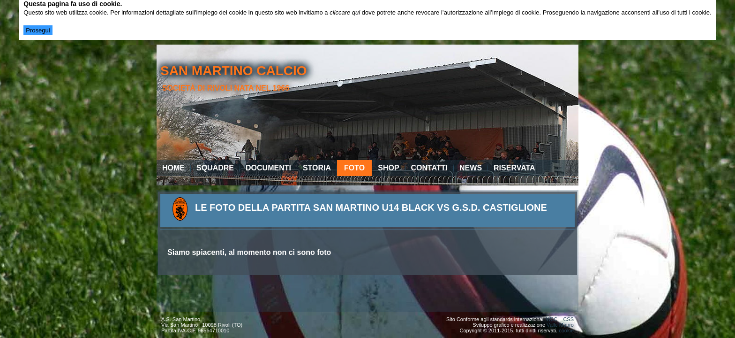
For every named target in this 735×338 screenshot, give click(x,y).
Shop (388, 168)
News (470, 168)
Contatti (429, 168)
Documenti (268, 168)
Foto (354, 168)
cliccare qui (345, 12)
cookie (566, 330)
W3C (551, 319)
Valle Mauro (560, 325)
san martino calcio (233, 70)
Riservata (514, 168)
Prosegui (38, 30)
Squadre (215, 168)
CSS (568, 319)
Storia (317, 168)
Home (173, 168)
